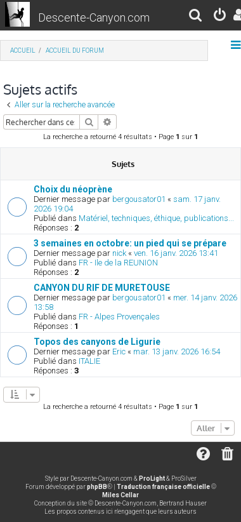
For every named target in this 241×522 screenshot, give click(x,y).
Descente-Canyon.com (94, 17)
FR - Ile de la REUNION (118, 262)
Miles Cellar (120, 495)
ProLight (152, 478)
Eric (119, 351)
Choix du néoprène (73, 189)
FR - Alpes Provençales (119, 316)
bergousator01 (139, 199)
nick (119, 253)
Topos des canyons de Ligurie (97, 342)
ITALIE (89, 361)
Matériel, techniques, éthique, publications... (156, 218)
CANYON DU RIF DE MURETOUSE (102, 288)
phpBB (97, 486)
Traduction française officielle (163, 486)
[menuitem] (196, 17)
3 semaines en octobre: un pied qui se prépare (130, 243)
